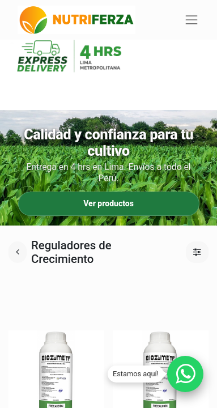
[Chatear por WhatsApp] (185, 374)
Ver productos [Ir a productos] (108, 203)
